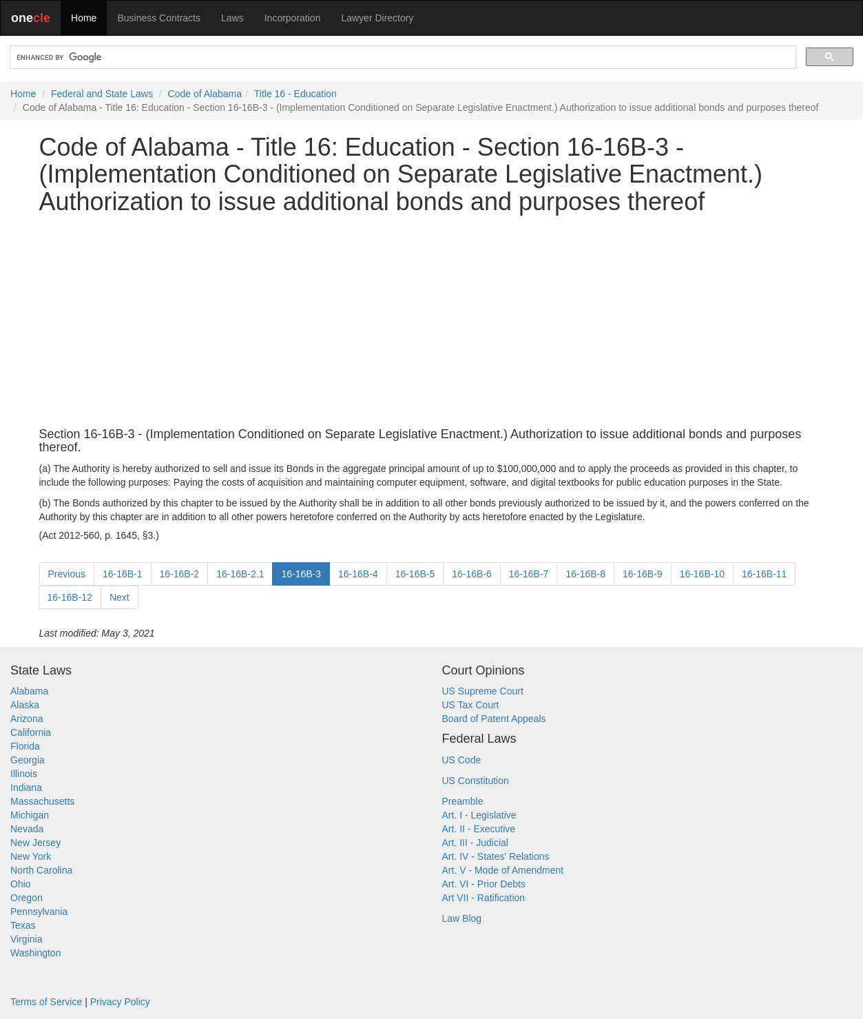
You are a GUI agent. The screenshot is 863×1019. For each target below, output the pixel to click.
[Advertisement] (431, 321)
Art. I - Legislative (479, 815)
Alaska (24, 704)
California (30, 732)
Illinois (23, 773)
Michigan (29, 815)
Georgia (27, 759)
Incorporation (292, 17)
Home (83, 17)
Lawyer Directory (377, 17)
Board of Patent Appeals (494, 718)
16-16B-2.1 (240, 573)
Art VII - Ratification (484, 897)
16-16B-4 (358, 573)
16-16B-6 (472, 573)
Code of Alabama (205, 93)
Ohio (20, 883)
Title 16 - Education (295, 93)
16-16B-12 (70, 597)
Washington (35, 952)
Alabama (29, 691)
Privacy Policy (120, 1001)
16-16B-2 (180, 573)
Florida (25, 746)
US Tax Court (470, 704)
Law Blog (462, 918)
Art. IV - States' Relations (496, 856)
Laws (232, 17)
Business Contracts (158, 17)
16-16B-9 (643, 573)
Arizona (26, 718)
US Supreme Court (482, 691)
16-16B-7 (529, 573)
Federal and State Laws (102, 93)
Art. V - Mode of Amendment (503, 870)
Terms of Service (46, 1001)
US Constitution (475, 780)
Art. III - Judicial (475, 842)
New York (30, 856)
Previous (66, 573)
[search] (402, 57)
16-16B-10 (702, 573)
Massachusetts (42, 801)
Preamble (463, 801)
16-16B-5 (415, 573)
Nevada (26, 828)
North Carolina (41, 870)
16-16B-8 (585, 573)
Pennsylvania (38, 911)
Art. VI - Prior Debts (484, 883)
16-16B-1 (123, 573)
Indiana (26, 787)
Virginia (26, 939)
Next (119, 597)
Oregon (26, 897)
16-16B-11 (764, 573)
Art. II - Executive (479, 828)
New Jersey (35, 842)
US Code (461, 759)
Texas (23, 925)
